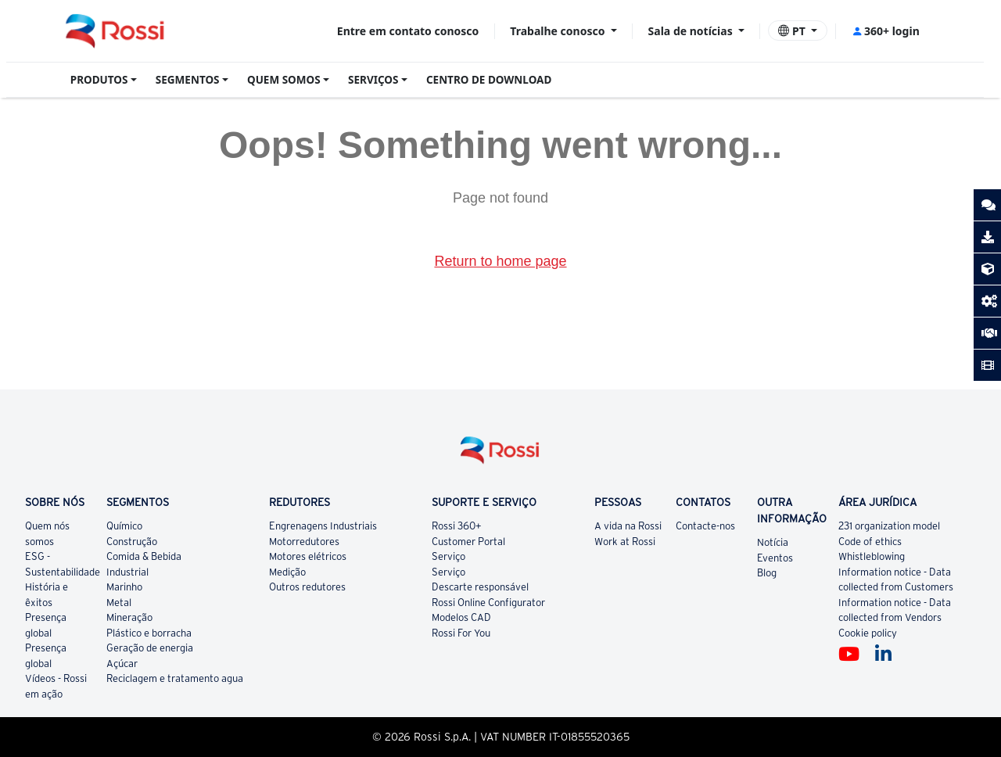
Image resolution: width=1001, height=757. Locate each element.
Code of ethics (870, 541)
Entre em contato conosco (408, 30)
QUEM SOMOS (284, 80)
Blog (767, 573)
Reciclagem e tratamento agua (174, 678)
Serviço (448, 556)
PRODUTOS (99, 80)
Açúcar (122, 663)
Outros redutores (307, 587)
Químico (124, 526)
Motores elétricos (307, 556)
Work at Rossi (624, 541)
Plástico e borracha (149, 633)
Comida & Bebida (143, 556)
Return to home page (500, 261)
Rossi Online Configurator (488, 602)
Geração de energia (149, 648)
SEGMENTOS (188, 80)
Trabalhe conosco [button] (559, 30)
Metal (118, 602)
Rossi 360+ (457, 526)
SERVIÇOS (373, 80)
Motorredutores (304, 541)
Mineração (129, 617)
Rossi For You (461, 633)
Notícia (772, 542)
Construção (131, 541)
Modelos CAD (461, 617)
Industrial (127, 572)
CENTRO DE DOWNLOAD (488, 80)
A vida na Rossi (628, 526)
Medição (287, 572)
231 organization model (889, 526)
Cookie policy (867, 633)
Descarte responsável (480, 587)
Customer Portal (468, 541)
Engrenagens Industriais (323, 526)
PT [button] (793, 30)
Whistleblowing (871, 556)
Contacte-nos (705, 526)
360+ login (886, 30)
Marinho (124, 587)
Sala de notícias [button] (692, 30)
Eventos (775, 558)
